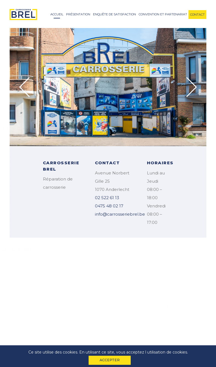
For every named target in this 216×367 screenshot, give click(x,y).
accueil (56, 14)
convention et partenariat (163, 14)
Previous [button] (24, 87)
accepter (110, 360)
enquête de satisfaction (114, 14)
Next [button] (191, 87)
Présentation (78, 14)
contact (197, 14)
